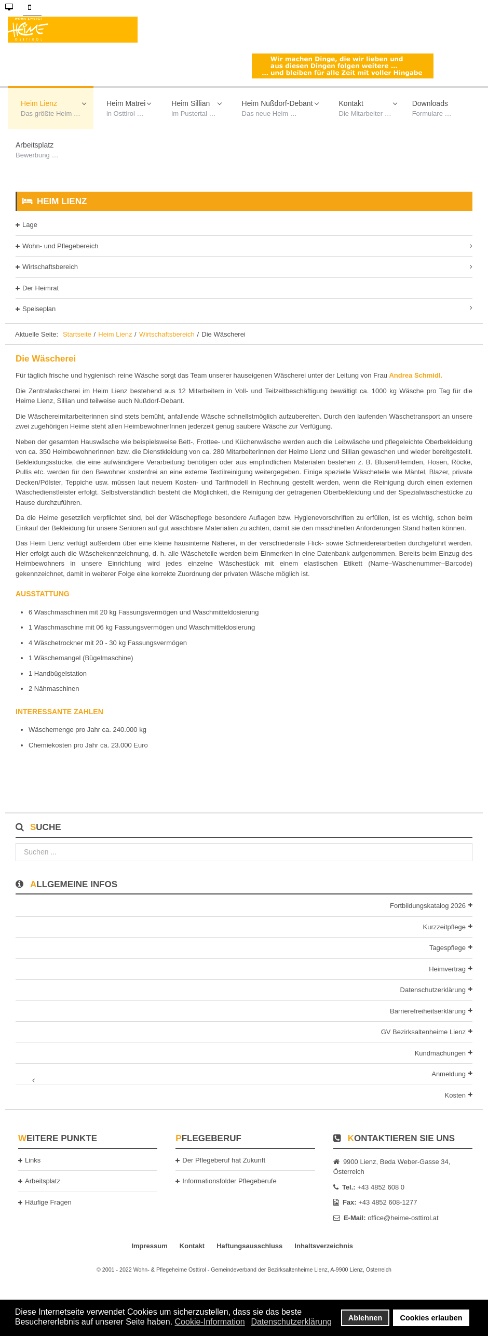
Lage (29, 225)
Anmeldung (448, 1074)
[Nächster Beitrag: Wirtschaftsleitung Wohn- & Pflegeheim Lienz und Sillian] (446, 776)
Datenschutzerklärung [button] (291, 1321)
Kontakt (192, 1246)
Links (32, 1160)
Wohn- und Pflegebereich (60, 246)
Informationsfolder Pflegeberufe (229, 1181)
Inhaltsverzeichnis (323, 1246)
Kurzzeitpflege (444, 927)
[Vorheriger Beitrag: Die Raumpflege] (41, 776)
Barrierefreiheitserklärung (428, 1011)
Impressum (149, 1246)
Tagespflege (447, 948)
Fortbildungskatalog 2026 (428, 906)
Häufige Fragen (48, 1202)
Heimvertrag (447, 969)
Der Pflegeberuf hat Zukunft (223, 1160)
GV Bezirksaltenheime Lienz (423, 1032)
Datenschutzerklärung (433, 990)
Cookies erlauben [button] (431, 1318)
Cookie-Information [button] (210, 1321)
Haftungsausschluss (249, 1246)
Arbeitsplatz (42, 1181)
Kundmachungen (440, 1053)
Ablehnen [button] (365, 1318)
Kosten (455, 1095)
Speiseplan (39, 309)
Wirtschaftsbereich (50, 267)
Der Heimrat (40, 288)
